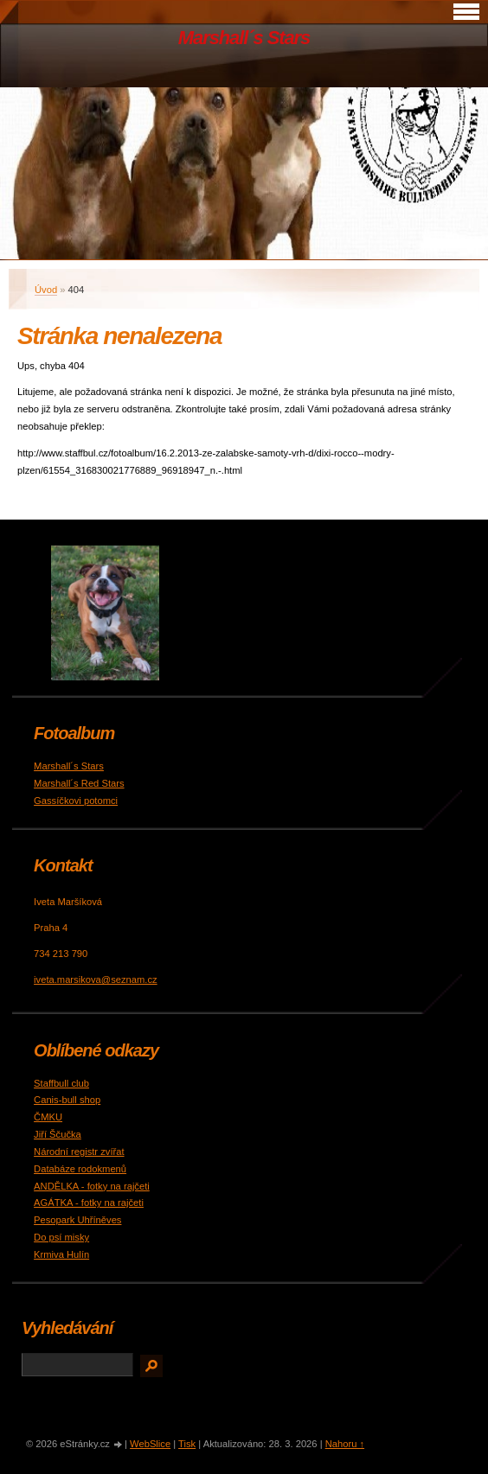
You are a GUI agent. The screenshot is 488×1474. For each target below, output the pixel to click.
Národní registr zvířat (79, 1151)
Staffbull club (61, 1083)
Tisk (187, 1444)
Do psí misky (61, 1237)
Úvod (46, 289)
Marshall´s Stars (244, 37)
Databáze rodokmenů (80, 1169)
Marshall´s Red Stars (79, 783)
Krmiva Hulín (61, 1254)
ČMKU (48, 1117)
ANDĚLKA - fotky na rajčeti (92, 1186)
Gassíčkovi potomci (76, 800)
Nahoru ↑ (344, 1444)
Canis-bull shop (67, 1099)
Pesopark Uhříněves (77, 1220)
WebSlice (150, 1444)
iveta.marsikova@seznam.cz (95, 979)
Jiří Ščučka (57, 1134)
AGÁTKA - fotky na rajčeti (89, 1202)
